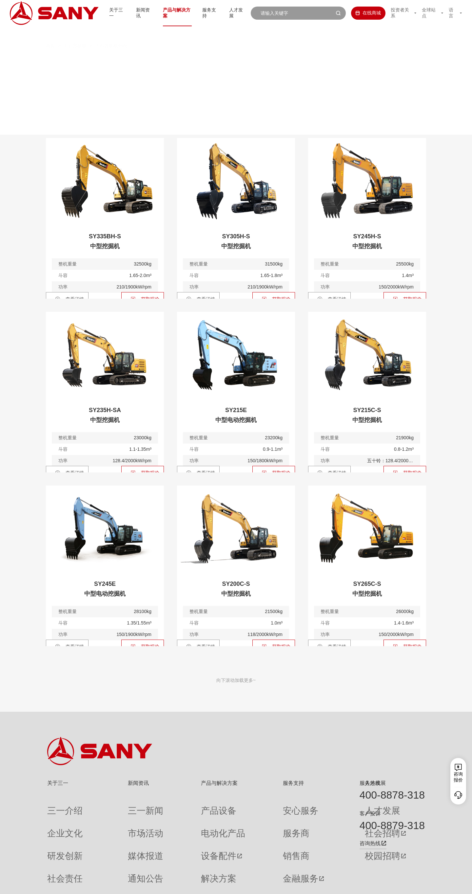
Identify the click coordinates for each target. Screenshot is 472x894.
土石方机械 (75, 32)
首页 (50, 32)
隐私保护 (370, 884)
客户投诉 (370, 813)
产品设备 (174, 805)
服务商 (246, 817)
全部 (107, 60)
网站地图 (328, 884)
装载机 (303, 60)
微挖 (131, 60)
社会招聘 (309, 817)
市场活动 (116, 817)
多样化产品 (343, 60)
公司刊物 (56, 864)
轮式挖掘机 (263, 60)
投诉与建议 (251, 864)
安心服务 (249, 805)
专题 (111, 864)
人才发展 (234, 12)
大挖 (223, 60)
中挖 (190, 60)
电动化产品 (176, 817)
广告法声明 (415, 884)
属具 (381, 60)
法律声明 (392, 884)
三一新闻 (116, 805)
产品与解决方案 (169, 12)
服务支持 (205, 12)
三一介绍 (56, 805)
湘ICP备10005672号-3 (129, 884)
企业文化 (56, 817)
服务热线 (370, 783)
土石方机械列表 (111, 32)
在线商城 (361, 12)
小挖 (160, 60)
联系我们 (349, 884)
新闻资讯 (133, 12)
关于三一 (104, 12)
